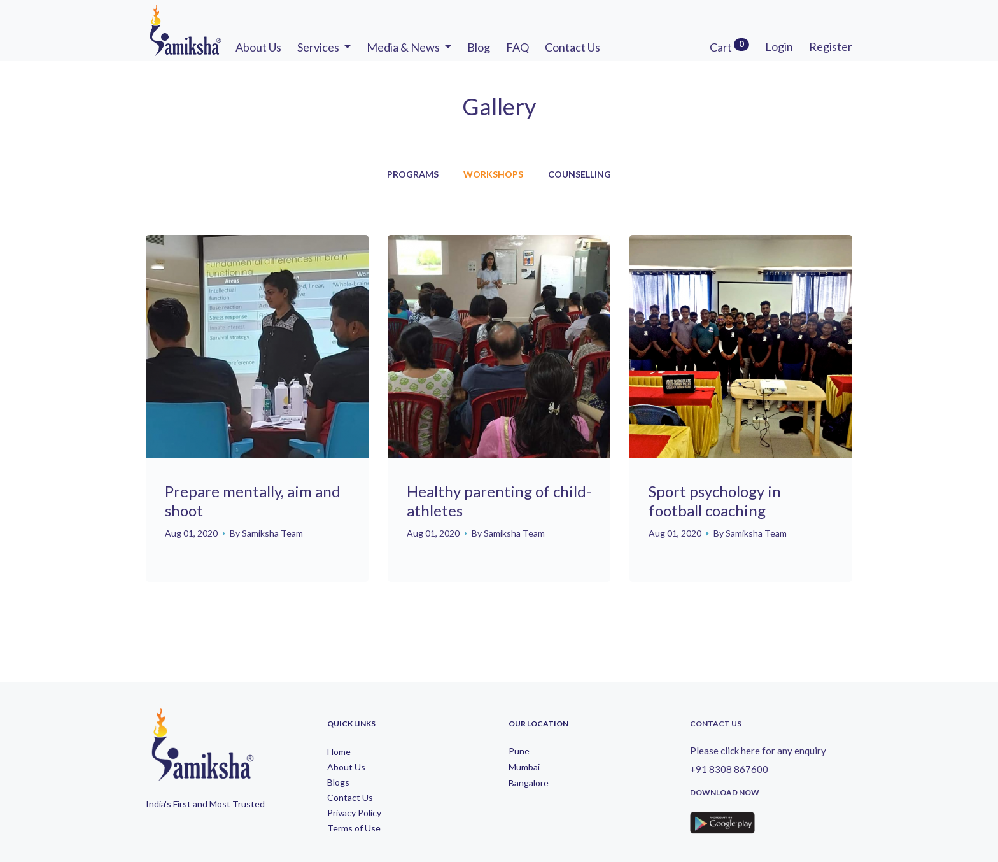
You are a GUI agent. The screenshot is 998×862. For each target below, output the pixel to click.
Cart (729, 46)
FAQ (517, 47)
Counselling (579, 174)
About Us (258, 47)
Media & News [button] (404, 47)
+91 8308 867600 (729, 769)
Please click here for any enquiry (758, 750)
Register (830, 46)
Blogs (338, 782)
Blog (478, 47)
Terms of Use (354, 828)
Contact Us (572, 47)
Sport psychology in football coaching (715, 500)
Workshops (493, 174)
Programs (413, 174)
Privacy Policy (354, 813)
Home (339, 752)
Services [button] (319, 47)
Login (779, 46)
